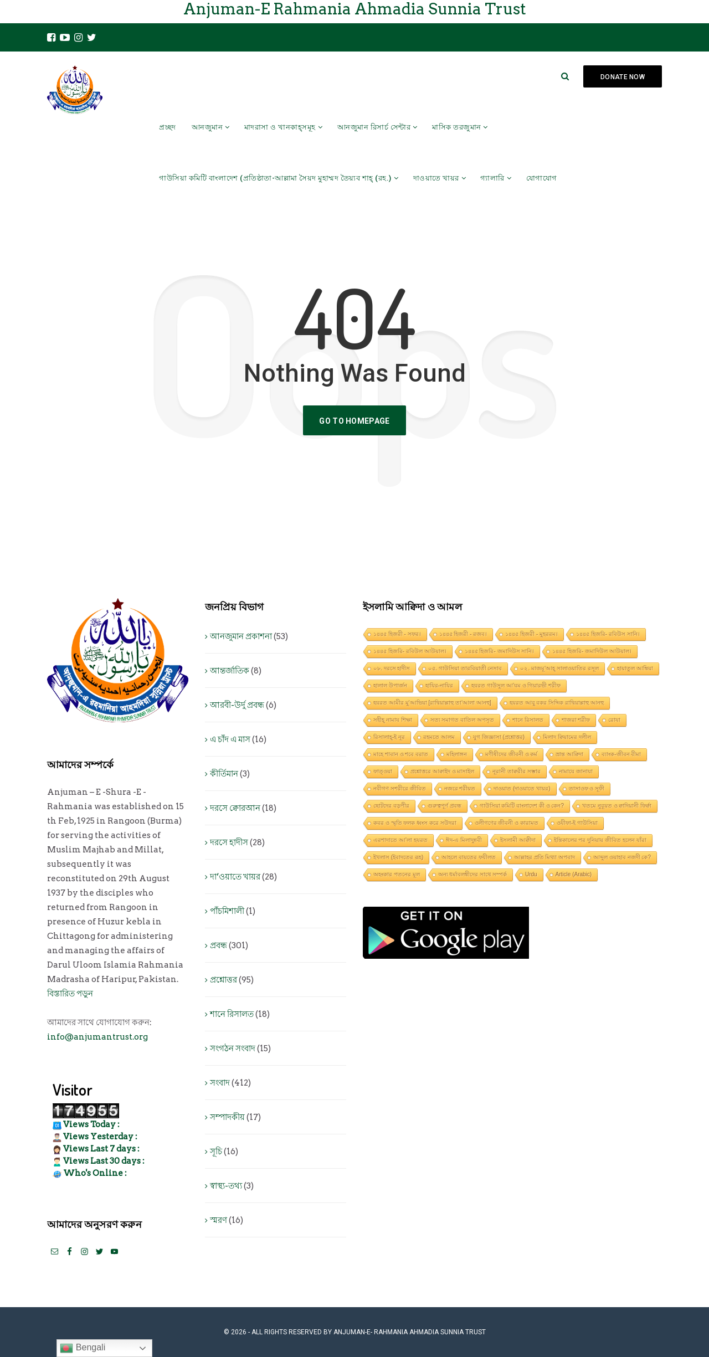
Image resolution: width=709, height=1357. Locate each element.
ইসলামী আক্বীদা (518, 840)
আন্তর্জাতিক (229, 671)
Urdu (531, 874)
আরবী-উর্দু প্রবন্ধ (237, 705)
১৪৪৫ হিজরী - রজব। (463, 634)
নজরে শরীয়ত (460, 788)
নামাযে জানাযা (576, 771)
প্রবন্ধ (218, 945)
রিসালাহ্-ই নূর (389, 737)
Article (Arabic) (574, 874)
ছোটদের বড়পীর (391, 806)
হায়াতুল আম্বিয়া (635, 668)
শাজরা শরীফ (576, 720)
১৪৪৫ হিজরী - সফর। (397, 634)
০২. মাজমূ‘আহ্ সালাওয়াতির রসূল (559, 668)
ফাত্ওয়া (382, 771)
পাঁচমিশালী (227, 911)
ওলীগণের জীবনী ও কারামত (506, 823)
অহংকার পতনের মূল (396, 874)
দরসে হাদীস (229, 842)
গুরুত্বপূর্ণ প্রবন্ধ (444, 806)
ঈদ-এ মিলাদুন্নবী (464, 840)
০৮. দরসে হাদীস (391, 668)
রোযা (614, 720)
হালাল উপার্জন (390, 685)
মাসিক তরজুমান (456, 127)
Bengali (82, 1348)
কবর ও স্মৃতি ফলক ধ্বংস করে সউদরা (414, 823)
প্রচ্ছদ (167, 127)
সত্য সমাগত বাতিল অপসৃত (462, 720)
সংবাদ (220, 1083)
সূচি (216, 1151)
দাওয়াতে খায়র (436, 178)
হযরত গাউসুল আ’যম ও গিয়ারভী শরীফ (516, 685)
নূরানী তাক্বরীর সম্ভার (516, 771)
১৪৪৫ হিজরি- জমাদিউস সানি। (500, 651)
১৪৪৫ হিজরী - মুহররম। (531, 634)
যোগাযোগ (541, 178)
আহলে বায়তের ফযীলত (468, 857)
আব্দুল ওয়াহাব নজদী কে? (622, 857)
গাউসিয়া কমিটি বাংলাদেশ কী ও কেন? (522, 806)
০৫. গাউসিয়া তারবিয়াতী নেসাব (465, 668)
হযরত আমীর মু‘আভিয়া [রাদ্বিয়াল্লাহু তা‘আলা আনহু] (432, 703)
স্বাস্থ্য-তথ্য (226, 1186)
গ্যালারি (492, 178)
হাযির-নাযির (439, 685)
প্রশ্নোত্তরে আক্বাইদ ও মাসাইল (442, 771)
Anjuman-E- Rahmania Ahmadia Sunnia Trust (409, 1332)
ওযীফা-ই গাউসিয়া (577, 823)
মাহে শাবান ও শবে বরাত (400, 754)
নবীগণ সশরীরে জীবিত (399, 788)
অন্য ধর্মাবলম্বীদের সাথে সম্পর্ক (472, 874)
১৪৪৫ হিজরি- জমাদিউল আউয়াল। (591, 651)
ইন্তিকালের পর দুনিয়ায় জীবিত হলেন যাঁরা (600, 840)
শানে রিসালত (232, 1014)
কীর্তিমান (224, 774)
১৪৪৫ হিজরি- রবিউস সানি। (608, 634)
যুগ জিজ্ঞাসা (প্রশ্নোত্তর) (499, 737)
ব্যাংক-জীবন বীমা (621, 754)
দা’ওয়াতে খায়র (235, 877)
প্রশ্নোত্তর (223, 980)
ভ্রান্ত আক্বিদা (569, 754)
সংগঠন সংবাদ (232, 1048)
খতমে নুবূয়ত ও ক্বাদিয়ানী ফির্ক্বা (616, 806)
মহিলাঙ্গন (456, 754)
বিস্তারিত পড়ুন (70, 994)
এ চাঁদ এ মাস (230, 739)
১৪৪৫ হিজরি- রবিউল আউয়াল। (409, 651)
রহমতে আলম (439, 737)
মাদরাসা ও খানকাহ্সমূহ (280, 127)
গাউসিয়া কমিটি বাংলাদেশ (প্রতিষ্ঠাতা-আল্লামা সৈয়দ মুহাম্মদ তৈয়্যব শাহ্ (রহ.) (275, 178)
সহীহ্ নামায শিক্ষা (392, 720)
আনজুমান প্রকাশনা (241, 636)
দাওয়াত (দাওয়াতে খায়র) (522, 788)
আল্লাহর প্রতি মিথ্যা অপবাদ (544, 857)
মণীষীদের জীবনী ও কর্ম (511, 754)
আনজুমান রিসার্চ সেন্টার (374, 127)
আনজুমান (207, 127)
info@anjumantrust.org (97, 1037)
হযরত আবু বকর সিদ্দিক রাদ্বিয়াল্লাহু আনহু (557, 703)
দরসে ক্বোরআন (235, 808)
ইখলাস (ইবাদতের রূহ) (398, 857)
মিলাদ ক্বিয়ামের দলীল (567, 737)
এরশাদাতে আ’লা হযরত (400, 840)
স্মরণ (218, 1220)
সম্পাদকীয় (227, 1117)
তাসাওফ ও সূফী (587, 788)
